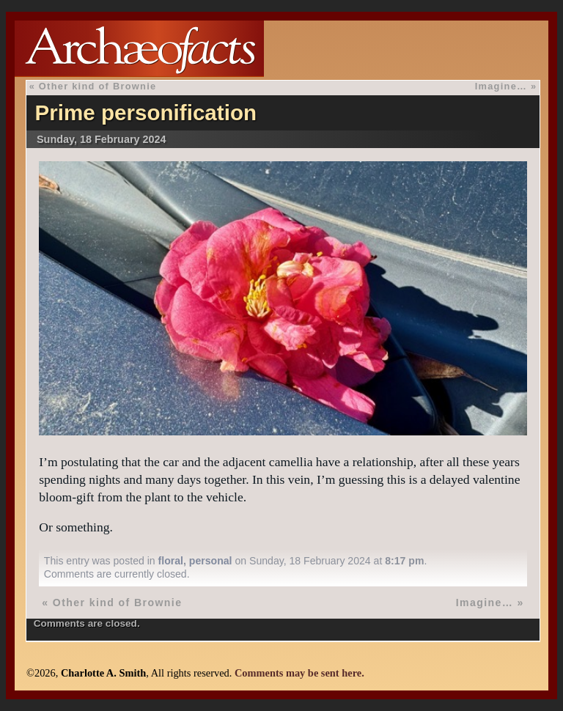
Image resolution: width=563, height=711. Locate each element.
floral (170, 561)
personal (210, 561)
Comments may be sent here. (299, 673)
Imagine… (501, 86)
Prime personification (145, 112)
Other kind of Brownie (98, 86)
